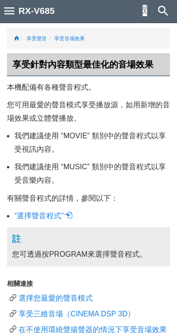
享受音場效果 (69, 38)
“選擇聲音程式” (43, 216)
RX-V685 (37, 11)
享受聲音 (36, 38)
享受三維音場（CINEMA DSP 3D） (77, 314)
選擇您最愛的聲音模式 (56, 298)
